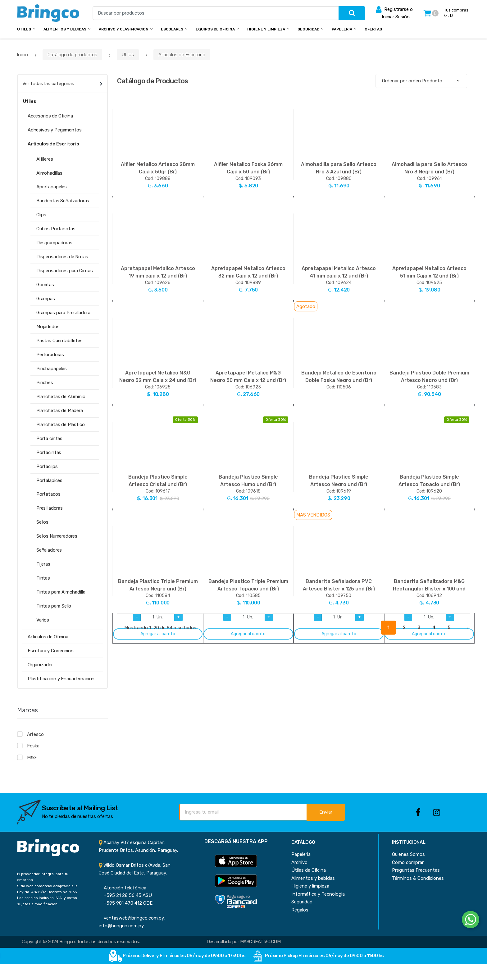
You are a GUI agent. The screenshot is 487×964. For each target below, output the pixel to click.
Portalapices (49, 480)
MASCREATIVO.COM (260, 941)
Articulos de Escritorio (181, 54)
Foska (33, 746)
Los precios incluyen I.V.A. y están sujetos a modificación (47, 901)
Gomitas (45, 284)
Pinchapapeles (51, 368)
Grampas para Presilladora (63, 312)
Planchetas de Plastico (60, 424)
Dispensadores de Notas (62, 256)
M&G (32, 757)
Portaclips (47, 466)
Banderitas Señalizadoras (62, 201)
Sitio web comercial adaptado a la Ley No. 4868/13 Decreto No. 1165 (47, 889)
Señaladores (49, 550)
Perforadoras (50, 354)
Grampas (45, 298)
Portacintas (48, 452)
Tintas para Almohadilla (60, 592)
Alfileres (44, 159)
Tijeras (43, 564)
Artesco (35, 734)
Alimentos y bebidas (64, 29)
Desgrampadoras (54, 243)
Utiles (24, 29)
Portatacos (48, 494)
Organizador (40, 665)
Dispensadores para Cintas (64, 270)
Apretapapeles (51, 187)
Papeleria (342, 29)
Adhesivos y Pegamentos (55, 130)
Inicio (22, 54)
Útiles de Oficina (308, 870)
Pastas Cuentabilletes (59, 340)
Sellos (42, 522)
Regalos (299, 910)
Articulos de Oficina (48, 637)
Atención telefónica (122, 888)
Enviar (325, 812)
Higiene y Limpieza (266, 29)
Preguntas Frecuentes (416, 870)
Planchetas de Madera (59, 410)
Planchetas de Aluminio (60, 396)
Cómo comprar (408, 862)
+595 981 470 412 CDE (125, 903)
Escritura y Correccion (51, 651)
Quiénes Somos (408, 854)
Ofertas (373, 29)
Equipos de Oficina (215, 29)
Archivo (299, 862)
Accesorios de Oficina (50, 116)
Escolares (172, 29)
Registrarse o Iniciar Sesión (394, 13)
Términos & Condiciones (418, 878)
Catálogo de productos (72, 54)
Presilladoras (49, 508)
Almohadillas (49, 173)
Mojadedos (48, 326)
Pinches (44, 382)
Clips (41, 215)
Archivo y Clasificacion (123, 29)
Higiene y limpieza (310, 886)
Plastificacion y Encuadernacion (61, 679)
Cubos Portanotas (55, 229)
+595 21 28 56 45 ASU (125, 895)
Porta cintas (49, 438)
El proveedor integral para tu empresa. (42, 877)
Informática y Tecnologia (318, 894)
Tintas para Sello (53, 606)
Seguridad (308, 29)
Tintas (43, 578)
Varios (42, 620)
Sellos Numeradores (56, 536)
